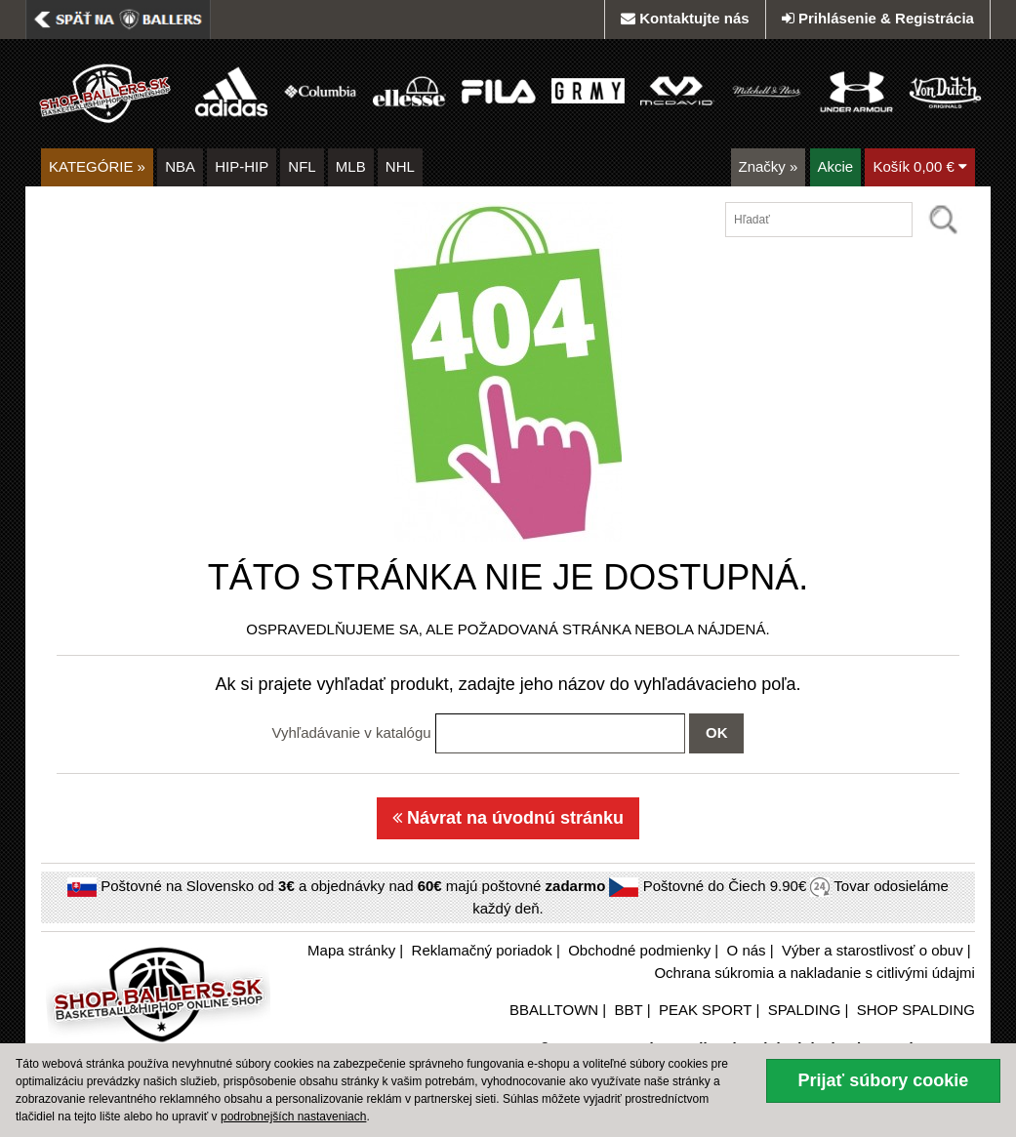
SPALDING (804, 1009)
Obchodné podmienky (639, 950)
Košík (920, 166)
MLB (351, 166)
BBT (629, 1009)
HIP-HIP (241, 166)
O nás (746, 950)
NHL (400, 166)
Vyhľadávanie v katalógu (351, 732)
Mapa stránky (351, 950)
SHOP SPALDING (916, 1009)
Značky (768, 166)
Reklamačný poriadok (482, 950)
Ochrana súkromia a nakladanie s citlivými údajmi (814, 972)
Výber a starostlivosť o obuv (872, 950)
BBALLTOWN (553, 1009)
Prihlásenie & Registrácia (878, 18)
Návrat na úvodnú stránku (508, 818)
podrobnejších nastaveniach (293, 1116)
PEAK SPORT (705, 1009)
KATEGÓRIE (97, 166)
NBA (180, 166)
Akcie (836, 166)
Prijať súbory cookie (883, 1080)
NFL (301, 166)
